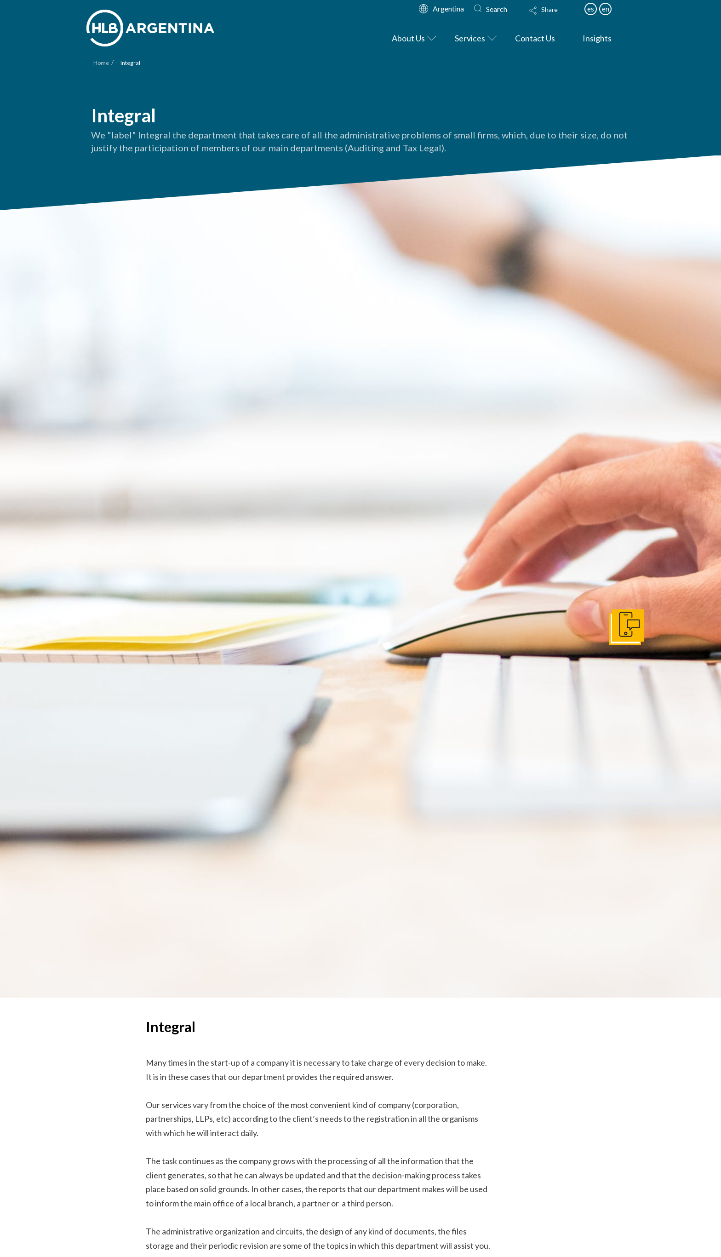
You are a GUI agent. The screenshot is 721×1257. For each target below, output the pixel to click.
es (590, 9)
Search (496, 9)
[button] (552, 16)
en (605, 9)
